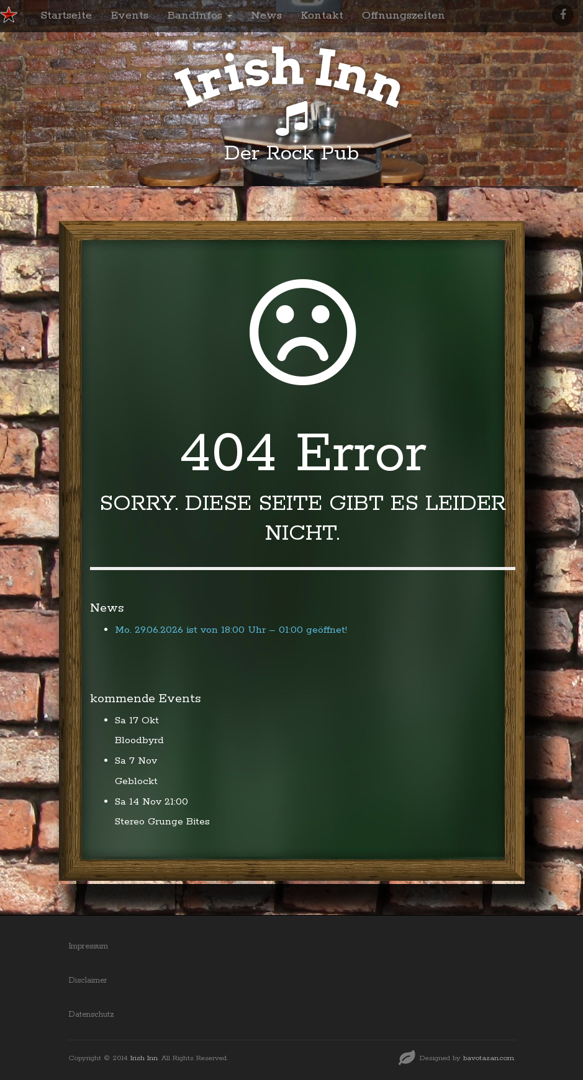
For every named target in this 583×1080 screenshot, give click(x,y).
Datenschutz (91, 1014)
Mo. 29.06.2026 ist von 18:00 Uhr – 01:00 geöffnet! (231, 629)
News (266, 15)
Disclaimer (87, 980)
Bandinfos (199, 15)
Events (129, 15)
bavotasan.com (488, 1058)
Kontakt (322, 15)
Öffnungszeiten (403, 15)
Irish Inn (144, 1058)
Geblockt (136, 781)
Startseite (66, 15)
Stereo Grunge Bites (162, 821)
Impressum (88, 946)
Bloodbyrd (139, 740)
